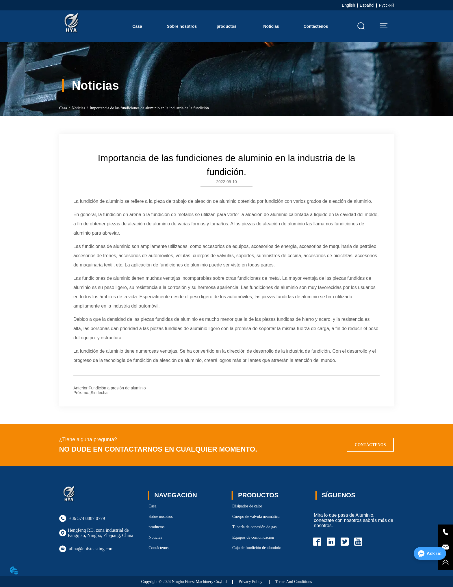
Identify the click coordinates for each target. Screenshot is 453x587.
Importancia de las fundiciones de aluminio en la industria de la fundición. (150, 108)
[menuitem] (226, 26)
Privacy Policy (251, 581)
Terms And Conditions (293, 581)
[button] (226, 26)
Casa (63, 108)
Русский (386, 5)
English (348, 5)
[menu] (226, 26)
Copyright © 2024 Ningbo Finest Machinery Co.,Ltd (184, 581)
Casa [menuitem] (137, 26)
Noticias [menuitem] (271, 26)
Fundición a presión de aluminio (117, 388)
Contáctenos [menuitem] (316, 26)
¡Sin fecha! (99, 392)
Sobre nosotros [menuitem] (182, 26)
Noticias (78, 108)
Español (367, 5)
